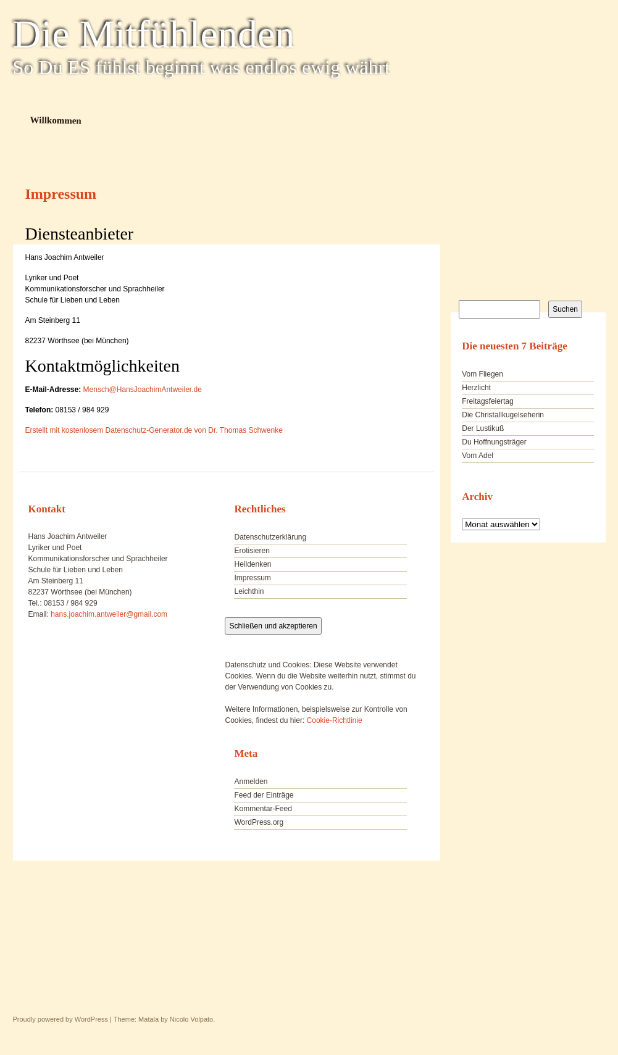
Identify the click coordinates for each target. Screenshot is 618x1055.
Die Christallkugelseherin (503, 415)
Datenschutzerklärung (270, 537)
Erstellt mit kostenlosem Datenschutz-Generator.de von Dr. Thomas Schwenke (154, 430)
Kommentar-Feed (262, 808)
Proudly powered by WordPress (60, 1019)
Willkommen (55, 120)
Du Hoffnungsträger (494, 442)
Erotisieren (251, 550)
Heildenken (252, 564)
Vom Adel (477, 455)
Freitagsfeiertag (487, 401)
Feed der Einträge (263, 795)
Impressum (252, 577)
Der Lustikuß (483, 428)
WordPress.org (258, 822)
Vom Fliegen (482, 374)
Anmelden (250, 781)
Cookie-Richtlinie (334, 720)
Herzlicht (476, 387)
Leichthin (249, 591)
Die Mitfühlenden (154, 34)
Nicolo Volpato (191, 1019)
